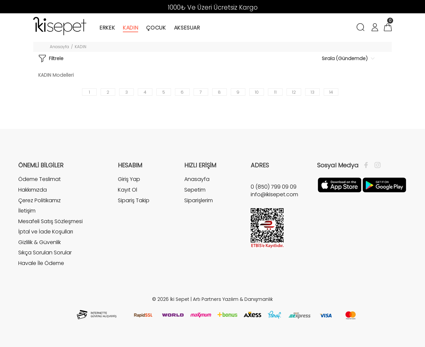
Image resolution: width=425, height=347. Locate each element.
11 (275, 92)
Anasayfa (59, 46)
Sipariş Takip (133, 200)
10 (257, 92)
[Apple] (339, 184)
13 (312, 92)
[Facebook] (367, 165)
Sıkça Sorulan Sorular (45, 252)
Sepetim (195, 190)
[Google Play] (384, 184)
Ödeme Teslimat (39, 179)
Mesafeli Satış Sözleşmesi (50, 221)
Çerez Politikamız (39, 200)
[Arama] (362, 28)
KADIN (80, 46)
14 (331, 92)
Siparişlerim (198, 200)
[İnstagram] (376, 165)
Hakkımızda (32, 190)
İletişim (27, 211)
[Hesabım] (375, 28)
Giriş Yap (129, 179)
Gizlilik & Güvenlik (39, 242)
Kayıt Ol (127, 190)
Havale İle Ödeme (41, 263)
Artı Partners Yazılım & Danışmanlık (233, 299)
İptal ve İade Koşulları (45, 231)
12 (294, 92)
